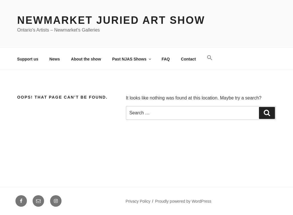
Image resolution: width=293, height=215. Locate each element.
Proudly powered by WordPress (183, 201)
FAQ (166, 59)
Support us (27, 59)
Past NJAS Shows (132, 59)
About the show (86, 59)
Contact (188, 59)
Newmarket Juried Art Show (111, 20)
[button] (210, 58)
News (55, 59)
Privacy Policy (138, 201)
